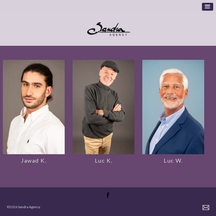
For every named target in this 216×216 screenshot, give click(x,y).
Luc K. (103, 160)
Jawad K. (33, 160)
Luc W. (173, 160)
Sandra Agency (29, 207)
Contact (205, 207)
